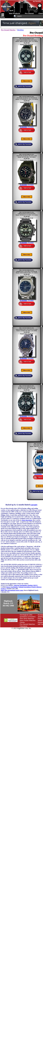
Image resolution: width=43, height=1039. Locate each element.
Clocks (22, 622)
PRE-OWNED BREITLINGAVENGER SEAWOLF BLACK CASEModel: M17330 (26, 156)
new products (14, 13)
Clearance (23, 626)
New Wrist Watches (27, 618)
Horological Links (26, 615)
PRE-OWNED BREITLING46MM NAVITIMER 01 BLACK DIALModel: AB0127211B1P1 (26, 40)
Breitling (20, 30)
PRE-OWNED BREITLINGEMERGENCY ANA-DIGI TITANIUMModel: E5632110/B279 (26, 271)
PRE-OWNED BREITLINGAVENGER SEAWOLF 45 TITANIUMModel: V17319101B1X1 (26, 98)
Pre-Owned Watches (8, 30)
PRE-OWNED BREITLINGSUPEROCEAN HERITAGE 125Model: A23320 (26, 387)
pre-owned (29, 13)
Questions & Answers (28, 617)
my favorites (37, 1)
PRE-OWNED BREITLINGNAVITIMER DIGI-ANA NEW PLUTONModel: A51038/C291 (26, 329)
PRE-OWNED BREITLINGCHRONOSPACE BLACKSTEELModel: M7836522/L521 (26, 214)
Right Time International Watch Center (12, 590)
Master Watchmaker (12, 587)
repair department (27, 520)
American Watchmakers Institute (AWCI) (25, 585)
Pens (39, 618)
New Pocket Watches (27, 620)
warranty (33, 505)
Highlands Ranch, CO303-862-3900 (8, 603)
